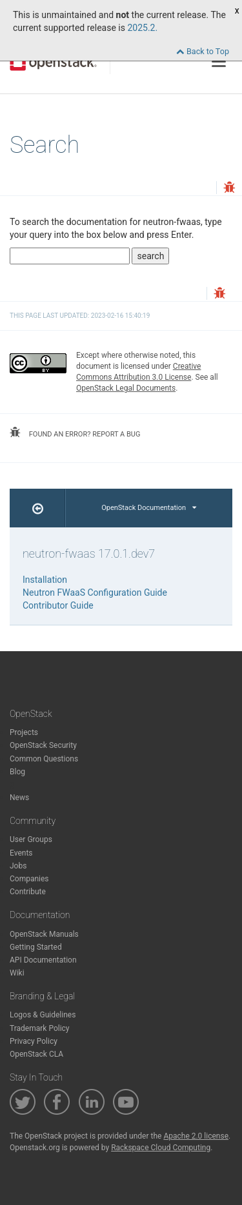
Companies (29, 878)
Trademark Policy (40, 1028)
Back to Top (202, 51)
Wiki (17, 972)
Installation (45, 579)
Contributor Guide (58, 605)
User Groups (31, 839)
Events (21, 852)
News (19, 797)
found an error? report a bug (75, 432)
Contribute (28, 891)
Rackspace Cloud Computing (160, 1147)
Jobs (18, 865)
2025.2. (142, 28)
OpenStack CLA (36, 1054)
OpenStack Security (43, 745)
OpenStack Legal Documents (126, 388)
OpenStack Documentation (148, 508)
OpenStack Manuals (44, 934)
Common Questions (44, 758)
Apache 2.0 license (195, 1136)
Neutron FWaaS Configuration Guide (95, 592)
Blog (17, 771)
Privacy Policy (33, 1041)
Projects (24, 732)
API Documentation (43, 960)
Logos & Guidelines (43, 1014)
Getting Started (36, 947)
